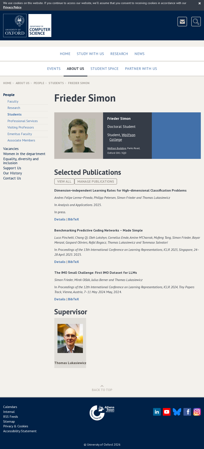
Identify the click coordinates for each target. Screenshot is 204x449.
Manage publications (95, 181)
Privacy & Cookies (15, 426)
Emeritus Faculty (19, 134)
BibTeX (73, 219)
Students (56, 83)
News (139, 53)
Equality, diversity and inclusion (21, 160)
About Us (77, 67)
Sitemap (9, 421)
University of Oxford (100, 444)
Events (53, 68)
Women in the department (24, 153)
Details (60, 219)
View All (64, 181)
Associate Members (21, 140)
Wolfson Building (116, 148)
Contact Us (12, 178)
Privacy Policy (12, 7)
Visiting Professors (20, 127)
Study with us (90, 53)
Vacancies (11, 148)
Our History (12, 173)
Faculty (12, 101)
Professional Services (22, 121)
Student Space (105, 68)
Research (119, 53)
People (39, 83)
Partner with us (141, 68)
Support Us (12, 167)
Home (65, 53)
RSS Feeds (10, 416)
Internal (9, 411)
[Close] (199, 3)
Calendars (10, 407)
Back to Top (102, 388)
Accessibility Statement (20, 431)
